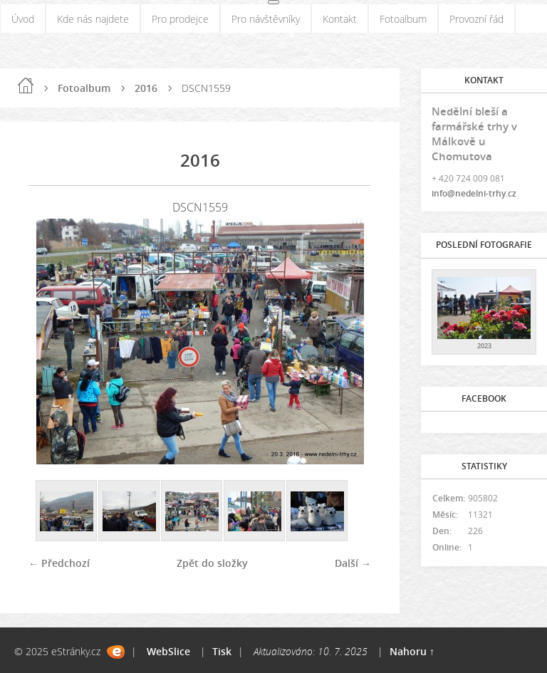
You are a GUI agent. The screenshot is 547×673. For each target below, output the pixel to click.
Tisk (221, 651)
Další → (353, 563)
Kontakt (340, 19)
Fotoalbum (403, 19)
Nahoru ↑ (412, 651)
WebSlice (168, 651)
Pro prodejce (180, 19)
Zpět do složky (212, 563)
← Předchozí (59, 563)
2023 (484, 345)
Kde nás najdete (93, 19)
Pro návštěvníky (265, 19)
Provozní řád (476, 19)
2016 (146, 88)
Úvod (22, 19)
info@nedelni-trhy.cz (474, 193)
